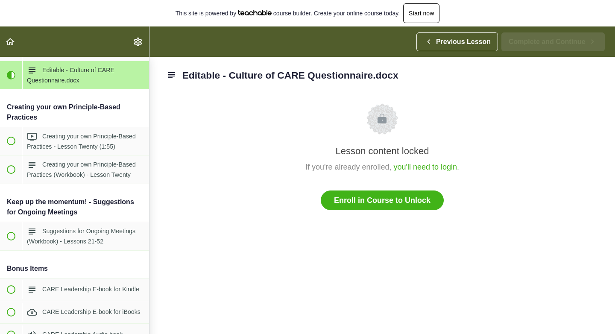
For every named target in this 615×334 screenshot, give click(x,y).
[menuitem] (138, 41)
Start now (421, 13)
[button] (10, 41)
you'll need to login (425, 167)
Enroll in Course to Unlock (382, 200)
